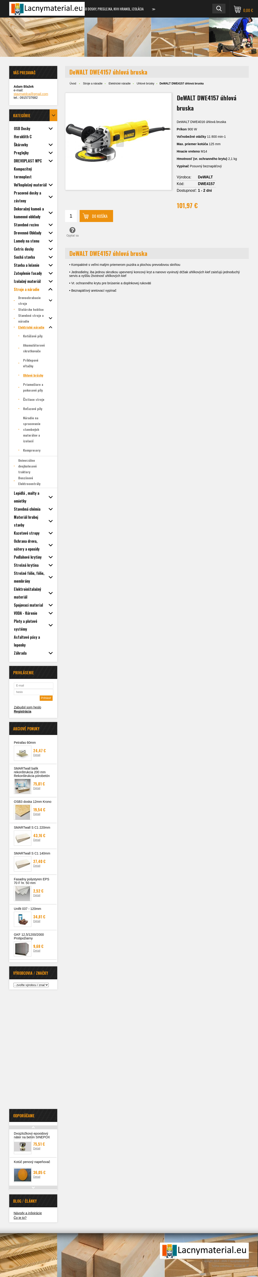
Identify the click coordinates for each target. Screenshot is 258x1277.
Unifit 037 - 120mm (27, 909)
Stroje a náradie (93, 83)
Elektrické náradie (120, 83)
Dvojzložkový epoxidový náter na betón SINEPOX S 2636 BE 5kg (32, 1137)
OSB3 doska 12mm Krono (32, 801)
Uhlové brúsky (145, 83)
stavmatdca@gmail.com (31, 94)
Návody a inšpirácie (28, 1213)
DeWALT (205, 177)
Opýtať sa (72, 232)
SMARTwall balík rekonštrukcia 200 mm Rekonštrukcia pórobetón (32, 772)
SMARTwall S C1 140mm (32, 853)
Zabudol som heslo (27, 707)
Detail (36, 755)
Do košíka (100, 216)
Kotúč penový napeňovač (32, 1162)
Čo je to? (20, 1218)
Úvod (73, 83)
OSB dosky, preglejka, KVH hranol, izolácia (112, 8)
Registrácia (22, 711)
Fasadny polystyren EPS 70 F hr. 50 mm (31, 881)
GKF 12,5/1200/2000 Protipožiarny (29, 936)
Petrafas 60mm (25, 742)
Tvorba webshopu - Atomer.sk (230, 1266)
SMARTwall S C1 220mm (32, 827)
